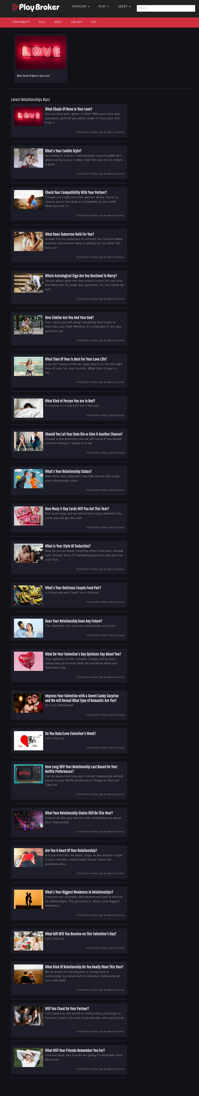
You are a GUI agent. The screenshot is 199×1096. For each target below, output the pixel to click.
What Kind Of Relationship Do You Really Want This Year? (84, 966)
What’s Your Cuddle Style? (63, 150)
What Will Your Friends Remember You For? (75, 1050)
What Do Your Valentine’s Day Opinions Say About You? (83, 653)
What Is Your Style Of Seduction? (68, 545)
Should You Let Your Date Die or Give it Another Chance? (83, 434)
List (93, 22)
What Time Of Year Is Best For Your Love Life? (76, 359)
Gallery (76, 22)
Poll (42, 22)
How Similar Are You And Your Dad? (69, 317)
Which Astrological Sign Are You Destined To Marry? (81, 275)
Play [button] (104, 7)
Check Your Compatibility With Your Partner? (76, 192)
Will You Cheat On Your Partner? (67, 1008)
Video (58, 22)
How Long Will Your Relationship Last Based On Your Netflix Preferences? (81, 769)
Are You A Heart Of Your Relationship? (71, 850)
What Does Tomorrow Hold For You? (69, 234)
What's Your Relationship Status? (68, 471)
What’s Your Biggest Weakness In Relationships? (79, 891)
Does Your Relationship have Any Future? (73, 620)
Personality (21, 22)
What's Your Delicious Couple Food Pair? (73, 587)
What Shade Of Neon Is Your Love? (33, 75)
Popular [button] (81, 7)
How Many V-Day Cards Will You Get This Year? (77, 508)
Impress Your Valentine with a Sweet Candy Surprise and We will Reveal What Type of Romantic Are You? (82, 698)
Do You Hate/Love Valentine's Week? (70, 733)
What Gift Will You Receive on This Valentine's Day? (80, 933)
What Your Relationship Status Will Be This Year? (79, 812)
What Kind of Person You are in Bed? (70, 400)
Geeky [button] (124, 7)
